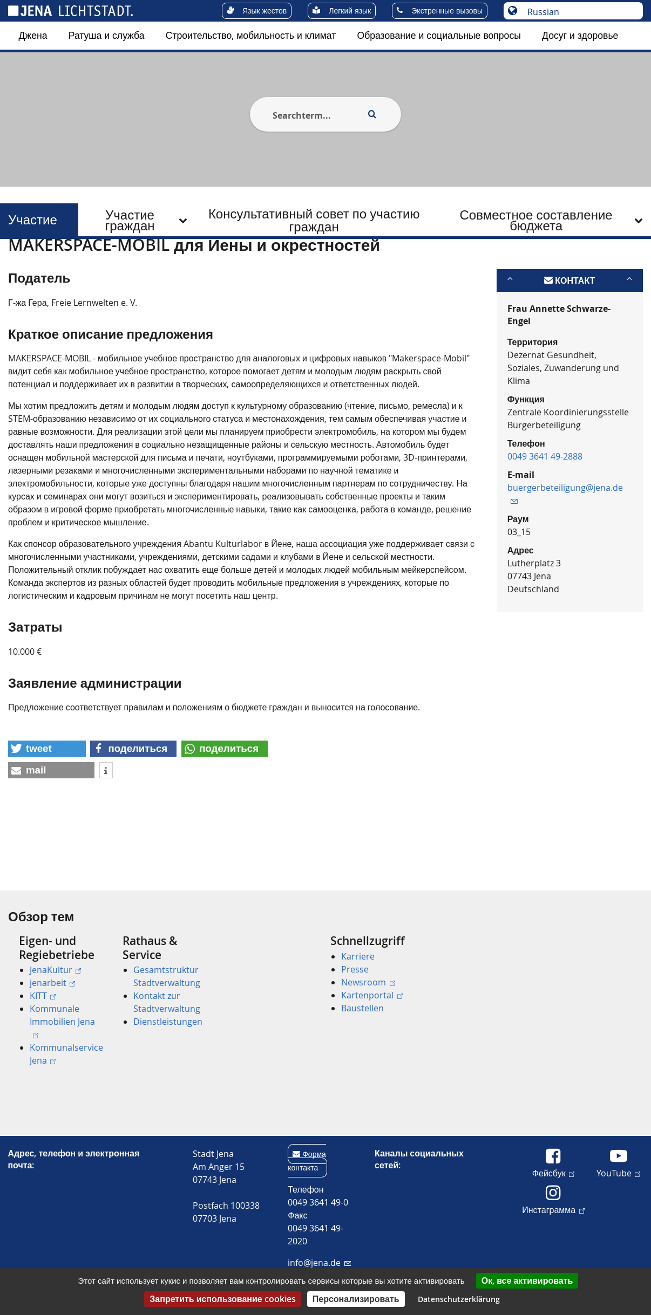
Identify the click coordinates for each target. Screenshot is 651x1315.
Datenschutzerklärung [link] (459, 1299)
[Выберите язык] (579, 11)
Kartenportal (371, 995)
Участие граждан (129, 220)
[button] (47, 801)
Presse (355, 969)
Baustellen (362, 1008)
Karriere (358, 956)
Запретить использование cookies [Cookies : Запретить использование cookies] (222, 1299)
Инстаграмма (553, 1209)
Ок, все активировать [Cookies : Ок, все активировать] (527, 1280)
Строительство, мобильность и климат (251, 35)
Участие (29, 220)
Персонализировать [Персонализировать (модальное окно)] (356, 1299)
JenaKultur (55, 970)
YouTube (618, 1172)
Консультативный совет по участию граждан (314, 220)
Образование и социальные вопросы (438, 35)
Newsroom (368, 982)
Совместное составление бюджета (535, 220)
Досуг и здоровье (580, 35)
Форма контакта (307, 1161)
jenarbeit (52, 983)
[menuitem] (33, 36)
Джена (33, 35)
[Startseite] (20, 266)
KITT (43, 996)
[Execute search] (372, 114)
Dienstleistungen (167, 1022)
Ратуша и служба (107, 35)
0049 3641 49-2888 (544, 509)
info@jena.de (319, 1263)
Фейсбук (553, 1172)
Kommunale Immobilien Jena (62, 1020)
